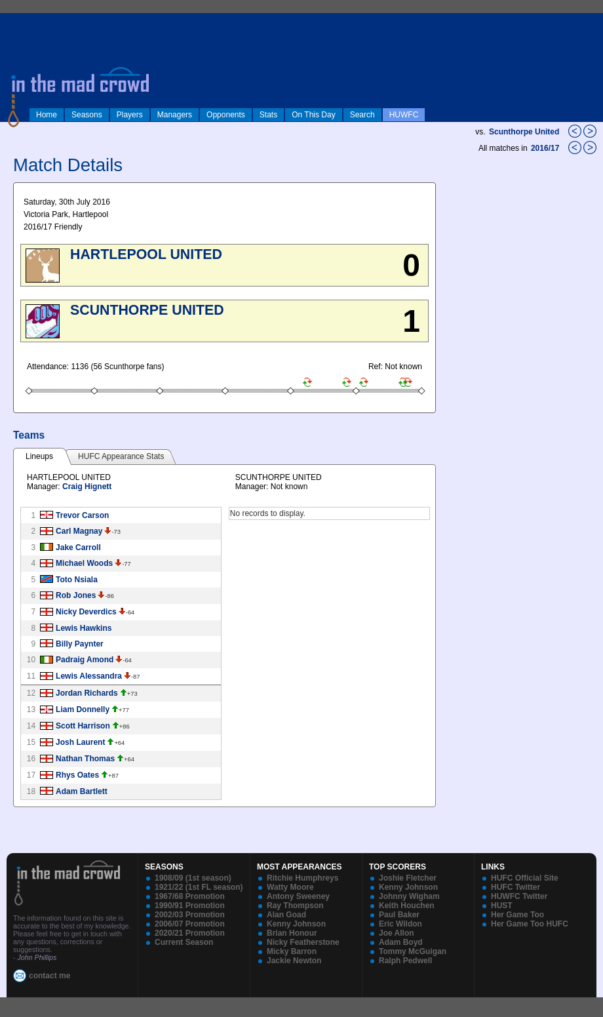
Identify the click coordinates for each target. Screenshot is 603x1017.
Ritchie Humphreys (302, 878)
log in (13, 21)
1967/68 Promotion (190, 896)
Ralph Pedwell (405, 960)
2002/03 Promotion (190, 914)
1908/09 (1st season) (193, 878)
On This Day (313, 114)
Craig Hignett (86, 486)
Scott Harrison (83, 725)
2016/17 (546, 148)
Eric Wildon (400, 923)
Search (362, 114)
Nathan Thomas (85, 758)
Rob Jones (76, 595)
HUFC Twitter (515, 887)
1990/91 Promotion (190, 905)
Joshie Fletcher (408, 878)
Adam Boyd (401, 942)
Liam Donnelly (82, 709)
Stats (268, 114)
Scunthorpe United (524, 131)
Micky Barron (292, 951)
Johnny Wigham (409, 896)
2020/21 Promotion (190, 933)
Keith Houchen (407, 905)
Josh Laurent (80, 742)
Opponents (225, 114)
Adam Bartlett (81, 791)
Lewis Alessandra (89, 676)
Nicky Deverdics (86, 611)
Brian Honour (292, 933)
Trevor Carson (82, 515)
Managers (174, 114)
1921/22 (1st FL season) (199, 887)
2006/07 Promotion (190, 923)
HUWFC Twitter (519, 896)
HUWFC (404, 114)
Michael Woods (84, 563)
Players (130, 114)
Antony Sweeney (298, 896)
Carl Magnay (79, 531)
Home (46, 114)
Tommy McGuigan (412, 951)
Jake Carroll (78, 547)
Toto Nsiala (77, 579)
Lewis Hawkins (83, 628)
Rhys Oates (77, 775)
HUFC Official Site (524, 878)
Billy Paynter (80, 643)
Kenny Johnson (296, 923)
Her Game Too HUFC (529, 923)
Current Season (184, 942)
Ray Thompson (295, 905)
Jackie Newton (294, 960)
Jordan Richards (87, 693)
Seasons (86, 114)
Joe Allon (396, 933)
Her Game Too (517, 914)
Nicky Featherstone (303, 942)
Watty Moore (290, 887)
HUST (502, 905)
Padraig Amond (84, 659)
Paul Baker (399, 914)
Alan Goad (286, 914)
